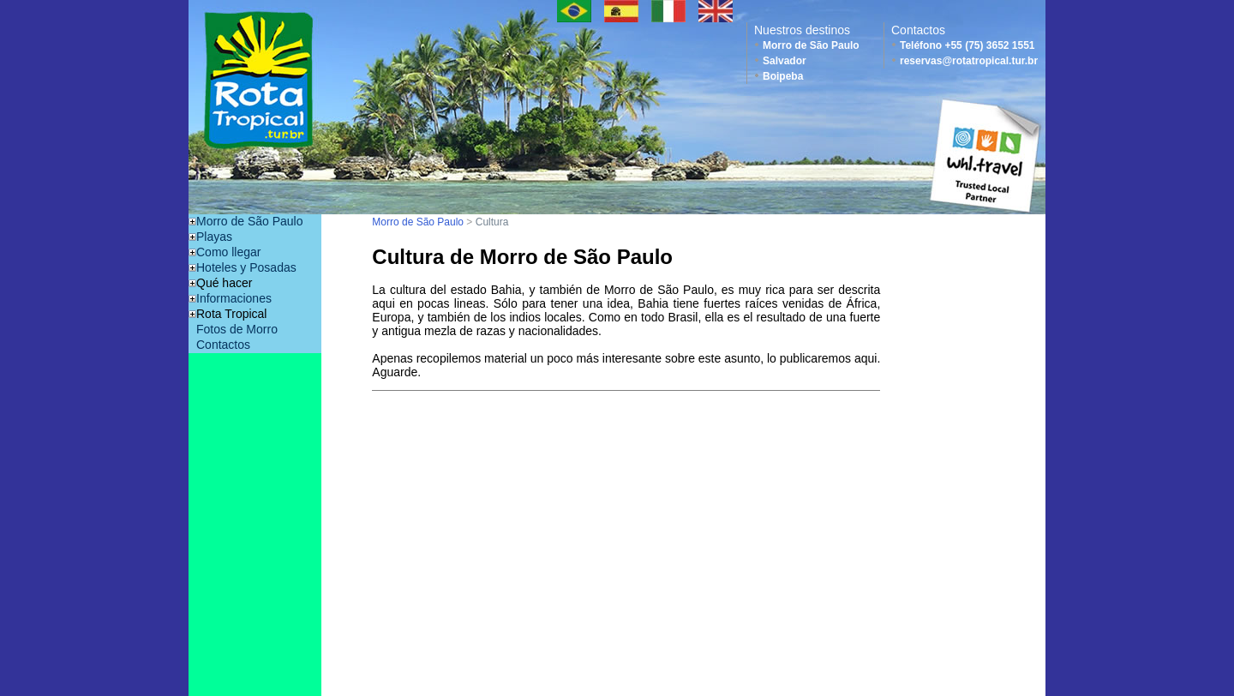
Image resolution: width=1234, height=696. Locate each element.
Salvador (784, 61)
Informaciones (234, 298)
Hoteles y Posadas (246, 267)
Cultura (492, 222)
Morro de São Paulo (811, 45)
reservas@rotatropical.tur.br (969, 61)
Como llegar (228, 252)
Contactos (223, 344)
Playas (214, 236)
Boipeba (783, 76)
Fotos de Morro (237, 329)
